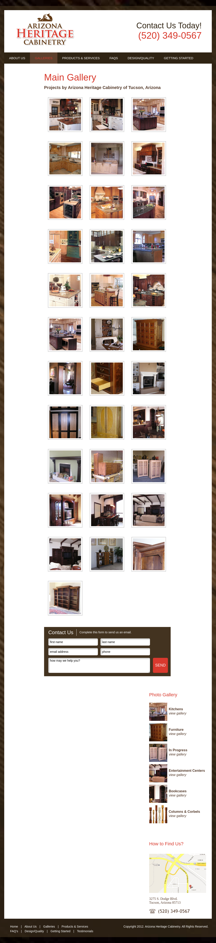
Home (14, 926)
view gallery (177, 713)
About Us (17, 58)
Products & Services (81, 58)
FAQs (113, 58)
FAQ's (14, 931)
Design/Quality (141, 58)
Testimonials (20, 69)
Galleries (43, 58)
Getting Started (178, 58)
